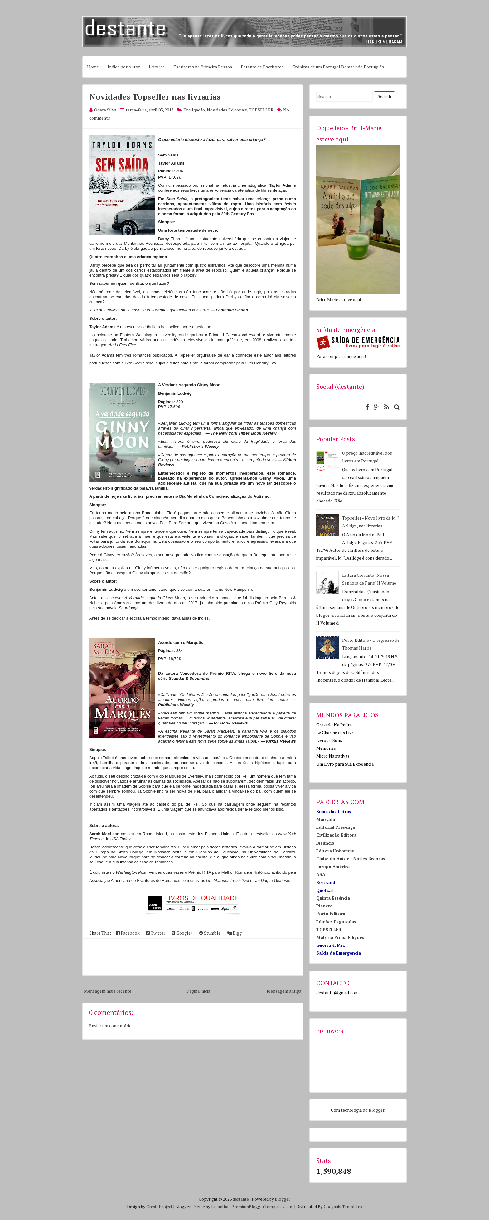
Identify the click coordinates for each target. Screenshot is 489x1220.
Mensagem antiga (284, 991)
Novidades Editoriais (227, 110)
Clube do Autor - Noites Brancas (350, 859)
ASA (320, 874)
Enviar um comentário (110, 1026)
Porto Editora (330, 913)
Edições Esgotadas (336, 922)
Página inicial (199, 991)
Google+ (182, 933)
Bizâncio (325, 843)
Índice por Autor (124, 67)
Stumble (209, 933)
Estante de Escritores (262, 67)
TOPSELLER (261, 110)
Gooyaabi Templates (343, 1206)
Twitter (155, 933)
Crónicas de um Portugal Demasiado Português (338, 67)
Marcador (326, 819)
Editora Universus (335, 851)
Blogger (376, 1110)
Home (93, 67)
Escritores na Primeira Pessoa (202, 67)
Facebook (128, 933)
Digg (234, 933)
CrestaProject (159, 1206)
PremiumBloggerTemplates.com (262, 1206)
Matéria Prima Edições (340, 937)
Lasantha (219, 1206)
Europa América (333, 866)
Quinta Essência (333, 898)
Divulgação (194, 110)
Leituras (157, 67)
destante (241, 1199)
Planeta (324, 906)
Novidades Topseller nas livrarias (154, 96)
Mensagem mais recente (107, 991)
